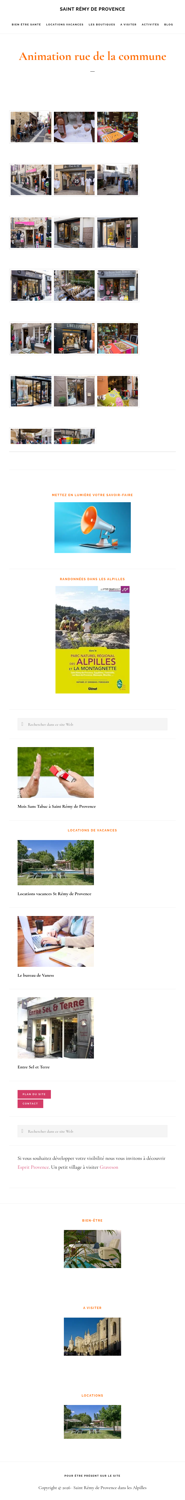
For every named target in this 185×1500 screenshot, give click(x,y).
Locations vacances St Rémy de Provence (54, 893)
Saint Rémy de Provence (92, 9)
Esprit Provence (33, 1167)
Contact (30, 1103)
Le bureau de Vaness (36, 975)
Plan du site (34, 1094)
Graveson (109, 1167)
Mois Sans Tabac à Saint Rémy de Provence (57, 806)
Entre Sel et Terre (34, 1067)
